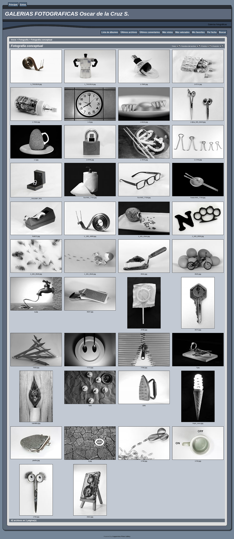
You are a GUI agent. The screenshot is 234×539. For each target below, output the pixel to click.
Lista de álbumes (109, 32)
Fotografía (24, 40)
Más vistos (167, 32)
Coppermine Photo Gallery (121, 536)
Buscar (222, 32)
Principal (13, 4)
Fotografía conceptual (41, 40)
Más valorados (182, 32)
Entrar (23, 4)
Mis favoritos (198, 32)
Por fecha (212, 32)
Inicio (13, 40)
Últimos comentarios (150, 32)
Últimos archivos (128, 32)
